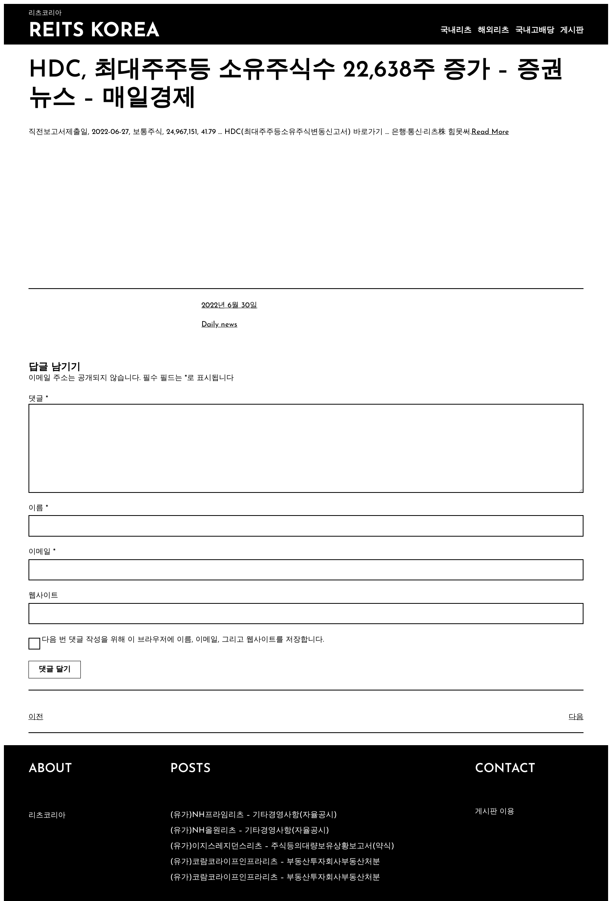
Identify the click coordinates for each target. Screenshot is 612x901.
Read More (490, 132)
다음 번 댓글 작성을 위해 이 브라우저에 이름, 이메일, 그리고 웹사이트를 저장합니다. (183, 640)
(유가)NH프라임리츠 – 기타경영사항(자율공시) (253, 815)
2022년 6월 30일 (229, 305)
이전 (35, 717)
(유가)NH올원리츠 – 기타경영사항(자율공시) (249, 831)
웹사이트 (43, 595)
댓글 (38, 399)
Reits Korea (94, 31)
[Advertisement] (306, 201)
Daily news (219, 324)
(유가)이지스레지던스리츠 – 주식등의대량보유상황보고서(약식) (282, 846)
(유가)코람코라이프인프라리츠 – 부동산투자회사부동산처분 (275, 862)
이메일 (41, 552)
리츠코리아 (47, 815)
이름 (38, 508)
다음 (576, 717)
